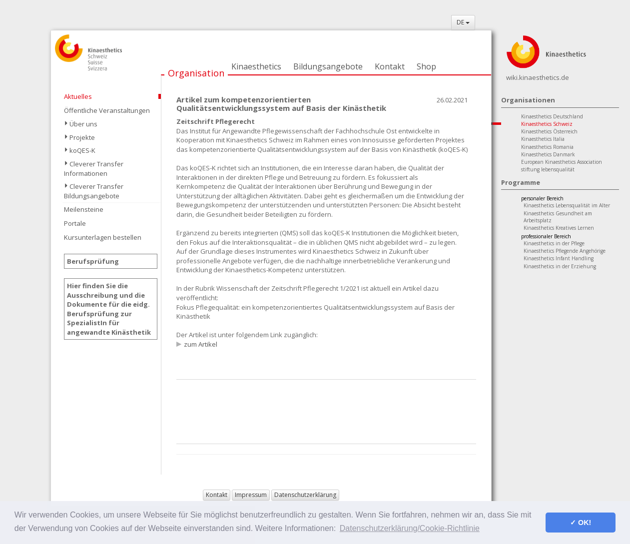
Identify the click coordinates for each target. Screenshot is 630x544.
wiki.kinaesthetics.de (537, 77)
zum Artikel (200, 344)
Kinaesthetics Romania (547, 146)
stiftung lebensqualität (548, 169)
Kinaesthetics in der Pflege (554, 243)
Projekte (82, 137)
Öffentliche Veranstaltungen (107, 110)
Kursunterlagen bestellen (102, 237)
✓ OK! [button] (580, 523)
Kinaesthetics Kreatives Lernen (559, 227)
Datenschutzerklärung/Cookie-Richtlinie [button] (410, 528)
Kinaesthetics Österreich (549, 131)
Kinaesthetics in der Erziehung (560, 266)
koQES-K (82, 150)
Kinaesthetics (256, 66)
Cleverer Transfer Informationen (93, 168)
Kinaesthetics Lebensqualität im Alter (567, 205)
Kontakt (390, 66)
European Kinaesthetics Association (561, 161)
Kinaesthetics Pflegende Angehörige (565, 250)
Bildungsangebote (328, 66)
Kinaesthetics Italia (543, 138)
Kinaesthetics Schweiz (547, 123)
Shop (426, 66)
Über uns (83, 123)
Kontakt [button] (216, 495)
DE (463, 22)
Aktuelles (78, 96)
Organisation (196, 73)
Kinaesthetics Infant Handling (559, 258)
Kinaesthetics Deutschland (552, 116)
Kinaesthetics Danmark (548, 154)
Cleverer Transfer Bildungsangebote (93, 191)
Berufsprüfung (93, 261)
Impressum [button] (251, 495)
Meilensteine (83, 209)
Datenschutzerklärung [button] (305, 495)
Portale (75, 223)
